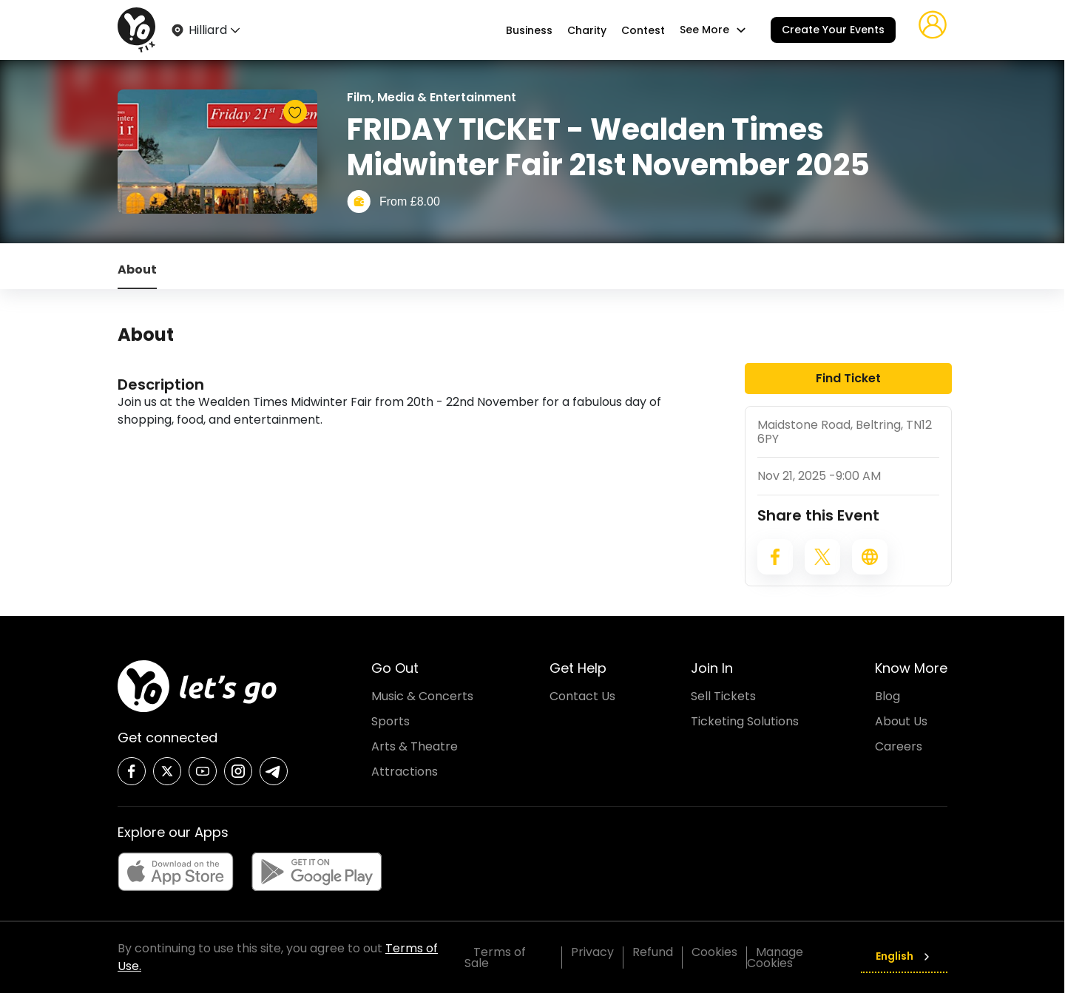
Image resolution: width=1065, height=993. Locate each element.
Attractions (404, 771)
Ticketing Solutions (745, 721)
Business (529, 30)
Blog (887, 696)
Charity (586, 30)
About (137, 269)
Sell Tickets (723, 696)
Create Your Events (833, 29)
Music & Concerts (422, 696)
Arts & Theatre (414, 746)
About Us (901, 721)
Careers (898, 746)
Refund (652, 951)
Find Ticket (848, 378)
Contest (643, 30)
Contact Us (582, 696)
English (904, 956)
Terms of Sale (495, 957)
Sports (390, 721)
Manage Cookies (775, 957)
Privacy (592, 951)
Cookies (714, 951)
